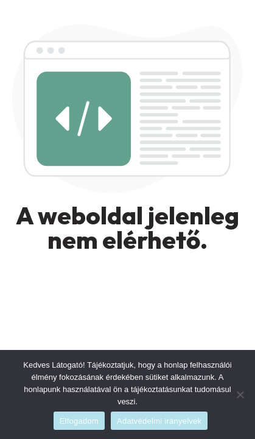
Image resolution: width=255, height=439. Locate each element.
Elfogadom (79, 421)
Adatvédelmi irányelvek (159, 421)
